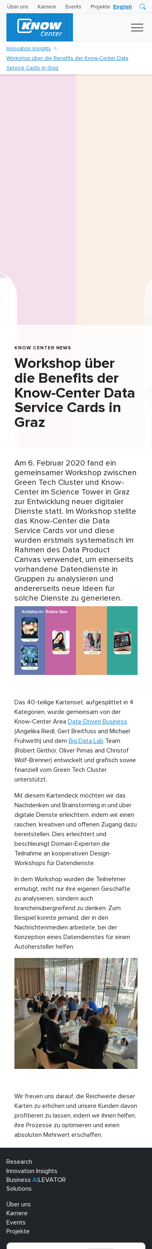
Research (19, 1162)
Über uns (17, 7)
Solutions (19, 1188)
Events (73, 7)
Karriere (47, 7)
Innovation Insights (28, 48)
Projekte (100, 7)
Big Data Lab (86, 741)
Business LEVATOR (36, 1180)
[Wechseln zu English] (122, 7)
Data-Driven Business (97, 721)
